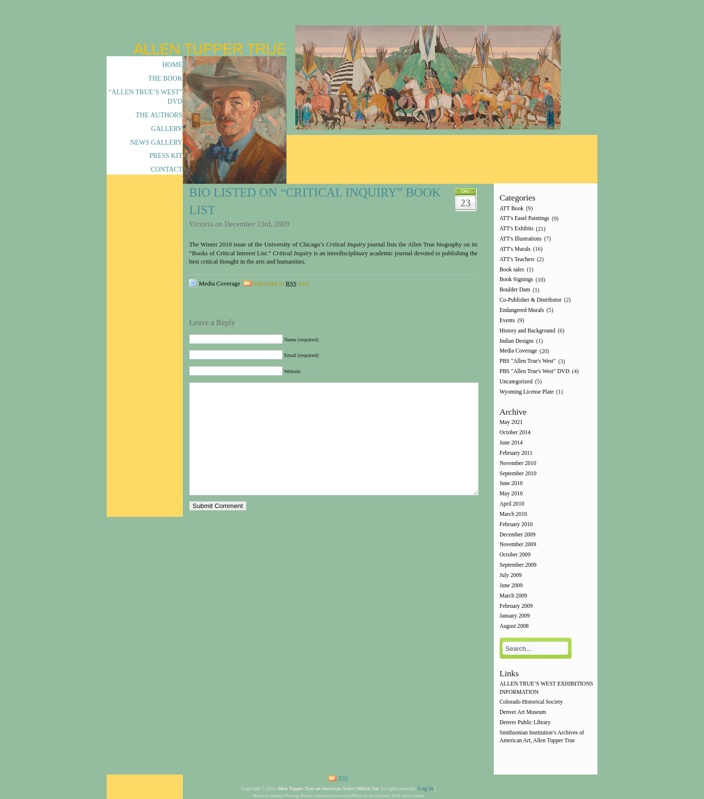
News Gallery (156, 142)
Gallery (166, 129)
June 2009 (511, 585)
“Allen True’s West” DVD (145, 97)
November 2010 (518, 463)
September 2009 (518, 565)
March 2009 (513, 596)
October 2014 (515, 433)
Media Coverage (220, 283)
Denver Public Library (525, 722)
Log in (425, 788)
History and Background (527, 331)
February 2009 (516, 606)
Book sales (512, 269)
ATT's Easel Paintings (525, 219)
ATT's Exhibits (516, 229)
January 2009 (515, 616)
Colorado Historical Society (531, 702)
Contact (166, 169)
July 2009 (511, 575)
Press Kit (165, 155)
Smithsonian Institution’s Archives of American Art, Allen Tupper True (542, 737)
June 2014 (511, 443)
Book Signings (516, 280)
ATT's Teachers (517, 259)
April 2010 (512, 504)
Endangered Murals (522, 310)
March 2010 (513, 514)
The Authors (159, 115)
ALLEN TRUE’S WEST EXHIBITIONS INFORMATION (547, 688)
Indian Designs (517, 341)
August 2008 (514, 626)
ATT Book (512, 208)
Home (172, 64)
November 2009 (518, 545)
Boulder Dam (515, 290)
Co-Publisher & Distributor (531, 300)
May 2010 (511, 494)
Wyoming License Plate (527, 392)
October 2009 (515, 555)
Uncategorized (516, 381)
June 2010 (511, 484)
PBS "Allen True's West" (528, 361)
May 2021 (511, 423)
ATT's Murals (515, 249)
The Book (165, 78)
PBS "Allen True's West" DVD (535, 371)
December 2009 (518, 535)
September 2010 (518, 473)
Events (507, 320)
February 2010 (516, 524)
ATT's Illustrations (521, 239)
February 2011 (516, 453)
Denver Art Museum (523, 713)
